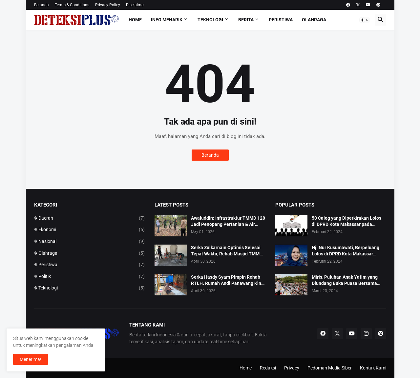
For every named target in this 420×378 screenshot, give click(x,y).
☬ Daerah (89, 218)
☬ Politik (89, 276)
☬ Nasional (89, 241)
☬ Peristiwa (89, 265)
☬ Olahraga (89, 253)
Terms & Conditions (72, 5)
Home (135, 19)
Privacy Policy (107, 5)
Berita (246, 19)
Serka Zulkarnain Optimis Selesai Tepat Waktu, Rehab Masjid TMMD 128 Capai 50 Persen (226, 251)
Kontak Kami (373, 367)
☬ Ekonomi (89, 230)
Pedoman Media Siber (329, 367)
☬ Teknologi (89, 288)
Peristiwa (281, 19)
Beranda (41, 5)
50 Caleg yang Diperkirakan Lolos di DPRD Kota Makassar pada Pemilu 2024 (346, 221)
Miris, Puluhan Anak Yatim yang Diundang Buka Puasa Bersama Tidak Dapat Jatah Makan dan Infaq (349, 280)
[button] (364, 20)
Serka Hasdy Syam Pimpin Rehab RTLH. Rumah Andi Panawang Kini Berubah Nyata (226, 280)
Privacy (291, 367)
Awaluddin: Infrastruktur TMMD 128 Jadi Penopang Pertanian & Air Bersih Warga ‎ (228, 221)
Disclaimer (135, 5)
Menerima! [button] (30, 359)
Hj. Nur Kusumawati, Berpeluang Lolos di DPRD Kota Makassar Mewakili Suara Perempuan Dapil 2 (348, 251)
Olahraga (314, 19)
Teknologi (210, 19)
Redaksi (268, 367)
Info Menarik (166, 19)
